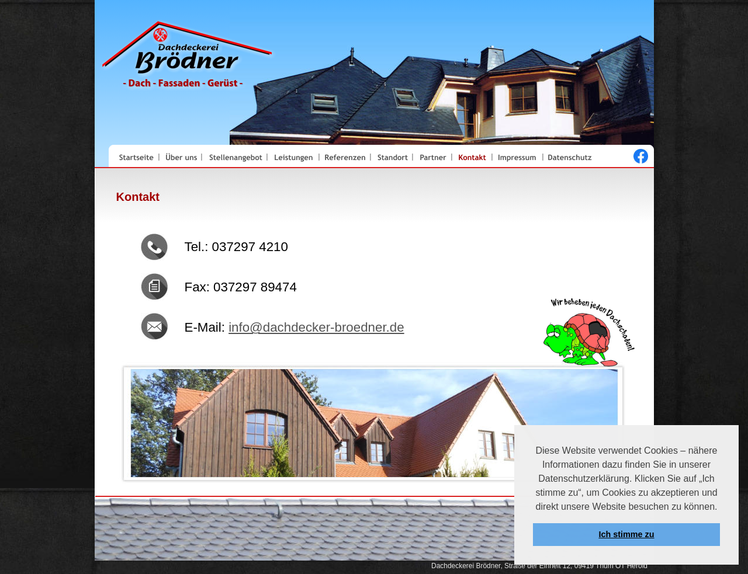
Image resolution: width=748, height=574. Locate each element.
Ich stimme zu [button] (626, 534)
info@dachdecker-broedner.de (316, 327)
